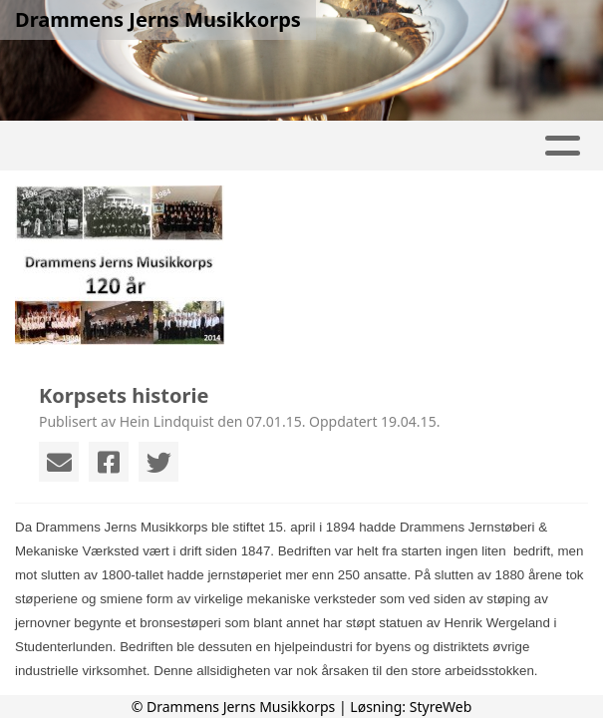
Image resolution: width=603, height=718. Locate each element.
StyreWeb (441, 706)
